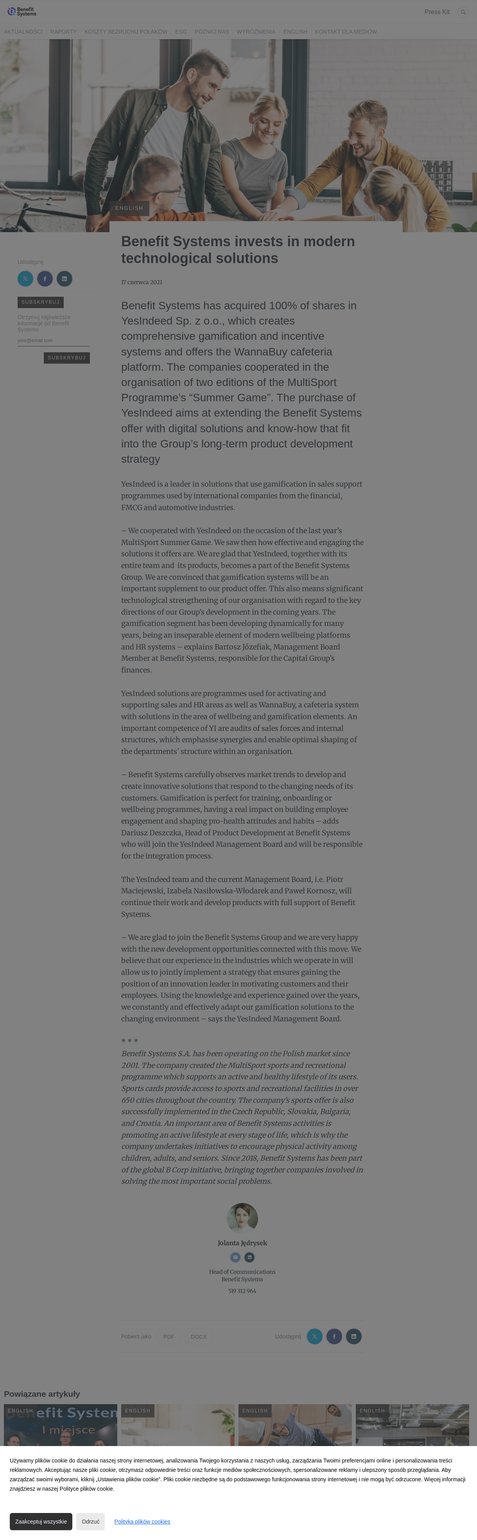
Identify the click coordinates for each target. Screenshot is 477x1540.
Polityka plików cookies (142, 1521)
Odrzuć (90, 1521)
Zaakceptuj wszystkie (41, 1521)
